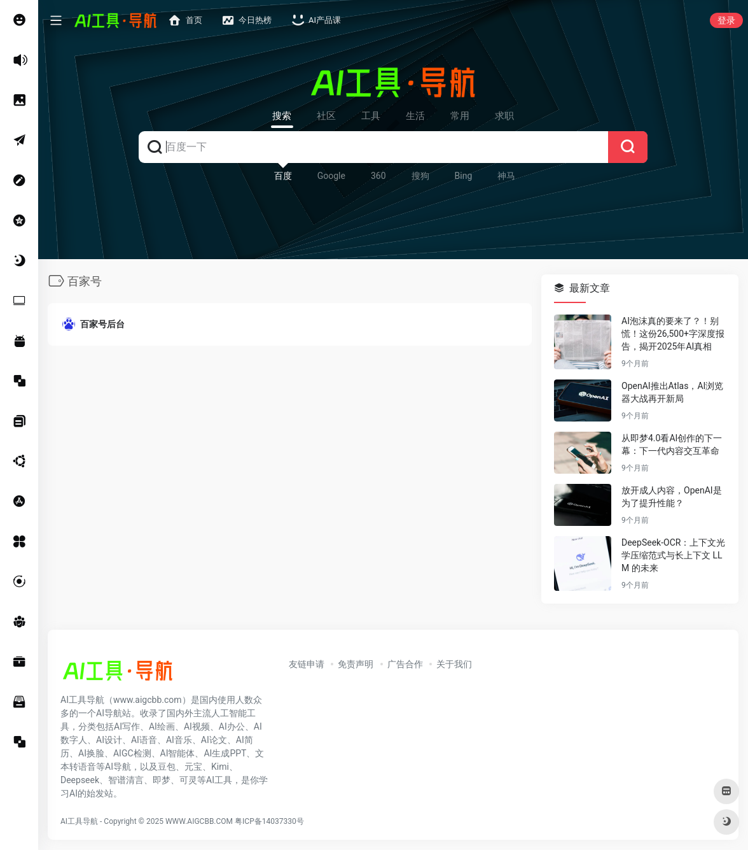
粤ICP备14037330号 (269, 821)
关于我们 (454, 664)
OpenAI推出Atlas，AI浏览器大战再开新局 (672, 392)
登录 (726, 20)
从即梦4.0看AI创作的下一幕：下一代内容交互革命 (671, 444)
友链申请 (306, 664)
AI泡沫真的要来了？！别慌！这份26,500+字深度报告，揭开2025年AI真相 (672, 333)
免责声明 (355, 664)
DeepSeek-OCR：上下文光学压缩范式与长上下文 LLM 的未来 (673, 555)
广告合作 (405, 664)
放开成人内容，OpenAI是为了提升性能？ (671, 496)
